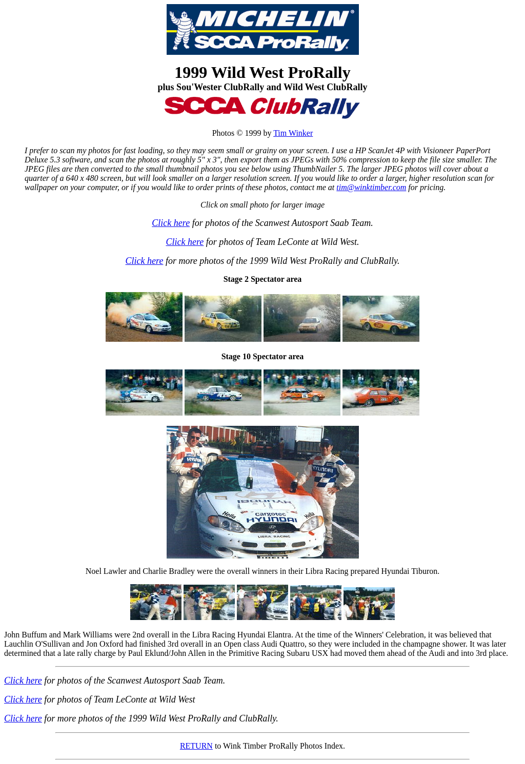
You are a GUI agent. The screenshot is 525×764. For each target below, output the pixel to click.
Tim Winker (293, 133)
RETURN (196, 745)
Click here (171, 223)
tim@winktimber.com (371, 187)
